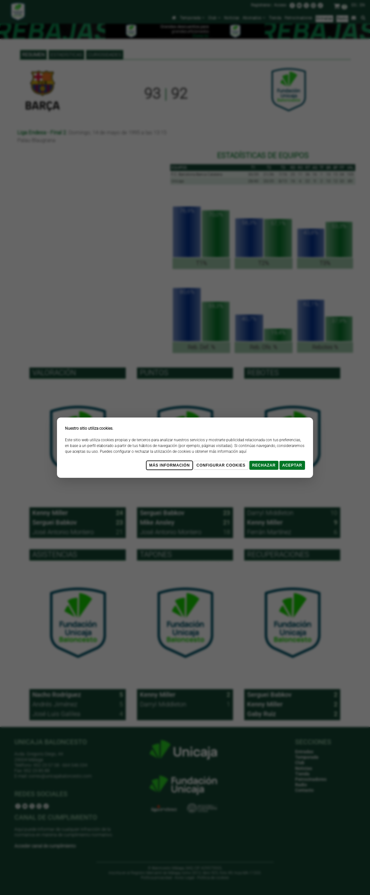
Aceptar (292, 465)
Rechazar (264, 465)
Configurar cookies (221, 465)
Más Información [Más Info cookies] (169, 465)
